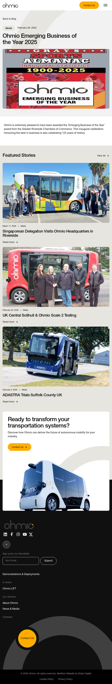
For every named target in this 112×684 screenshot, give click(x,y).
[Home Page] (18, 524)
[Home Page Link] (10, 5)
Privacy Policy (65, 679)
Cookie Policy (47, 679)
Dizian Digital (84, 674)
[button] (105, 5)
